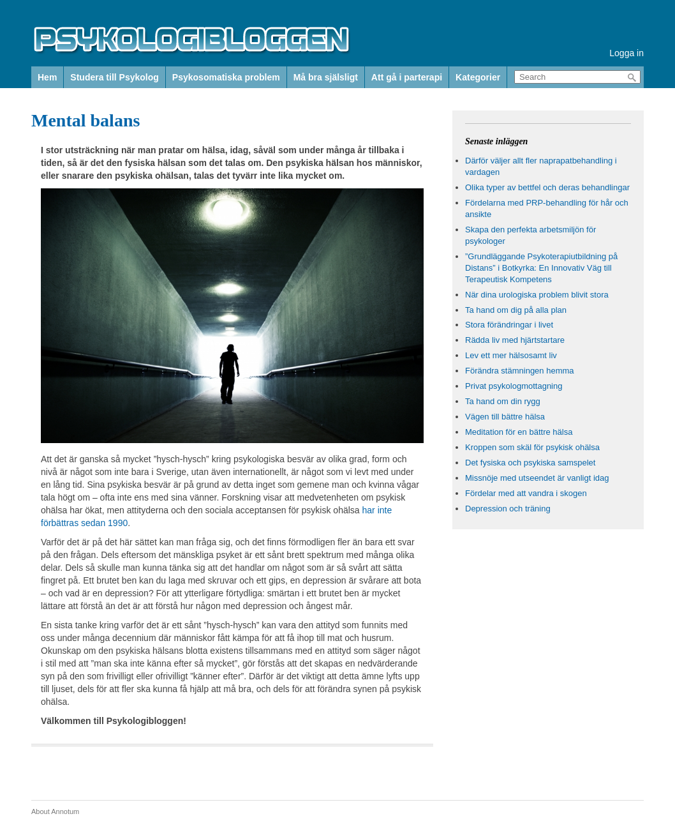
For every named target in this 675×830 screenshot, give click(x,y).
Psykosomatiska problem (226, 77)
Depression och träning (508, 508)
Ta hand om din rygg (502, 401)
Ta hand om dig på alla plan (516, 310)
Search (632, 77)
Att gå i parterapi (406, 77)
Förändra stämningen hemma (519, 370)
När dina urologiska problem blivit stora (537, 294)
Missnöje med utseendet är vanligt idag (537, 478)
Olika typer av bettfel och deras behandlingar (547, 187)
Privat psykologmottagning (513, 386)
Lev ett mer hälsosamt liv (511, 355)
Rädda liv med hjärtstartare (515, 340)
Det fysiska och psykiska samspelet (530, 462)
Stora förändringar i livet (509, 324)
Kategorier (478, 77)
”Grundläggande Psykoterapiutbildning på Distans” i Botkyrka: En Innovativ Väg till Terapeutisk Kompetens (541, 268)
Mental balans (85, 120)
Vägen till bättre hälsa (505, 416)
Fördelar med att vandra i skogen (526, 493)
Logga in (626, 53)
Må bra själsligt (325, 77)
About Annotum (55, 811)
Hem (47, 77)
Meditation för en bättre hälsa (518, 432)
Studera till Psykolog (114, 77)
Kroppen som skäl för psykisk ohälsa (532, 447)
